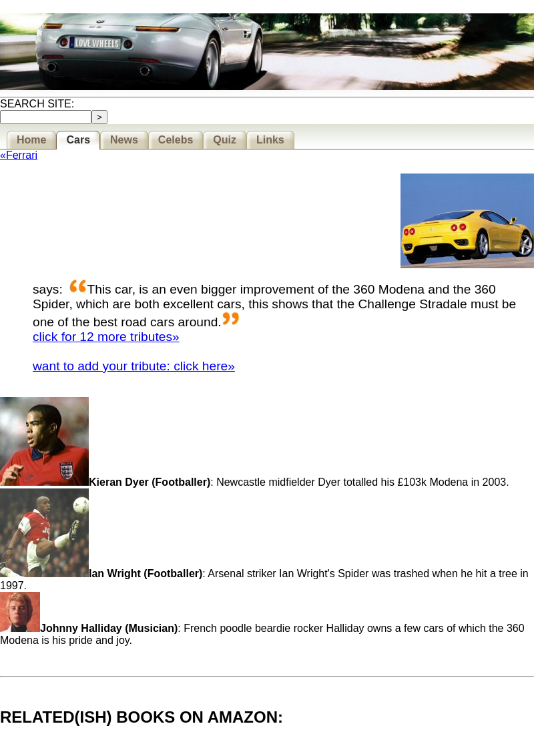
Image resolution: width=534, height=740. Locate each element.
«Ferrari (18, 155)
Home (31, 139)
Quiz (224, 139)
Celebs (175, 139)
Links (270, 139)
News (124, 139)
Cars (78, 139)
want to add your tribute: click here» (134, 366)
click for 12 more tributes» (106, 337)
